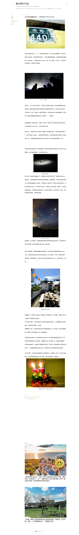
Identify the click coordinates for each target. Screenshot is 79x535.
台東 (12, 19)
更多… (60, 8)
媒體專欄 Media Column (53, 8)
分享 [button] (12, 14)
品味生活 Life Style (42, 8)
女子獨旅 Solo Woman (21, 8)
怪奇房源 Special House (32, 8)
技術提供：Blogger (39, 531)
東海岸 (12, 24)
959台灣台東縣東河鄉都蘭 (31, 398)
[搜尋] (67, 3)
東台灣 (12, 22)
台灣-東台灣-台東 (14, 21)
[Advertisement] (45, 411)
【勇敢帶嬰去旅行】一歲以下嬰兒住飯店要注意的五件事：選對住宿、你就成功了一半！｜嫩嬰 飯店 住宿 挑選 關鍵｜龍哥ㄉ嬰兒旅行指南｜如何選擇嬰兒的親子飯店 (45, 479)
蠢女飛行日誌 (22, 3)
